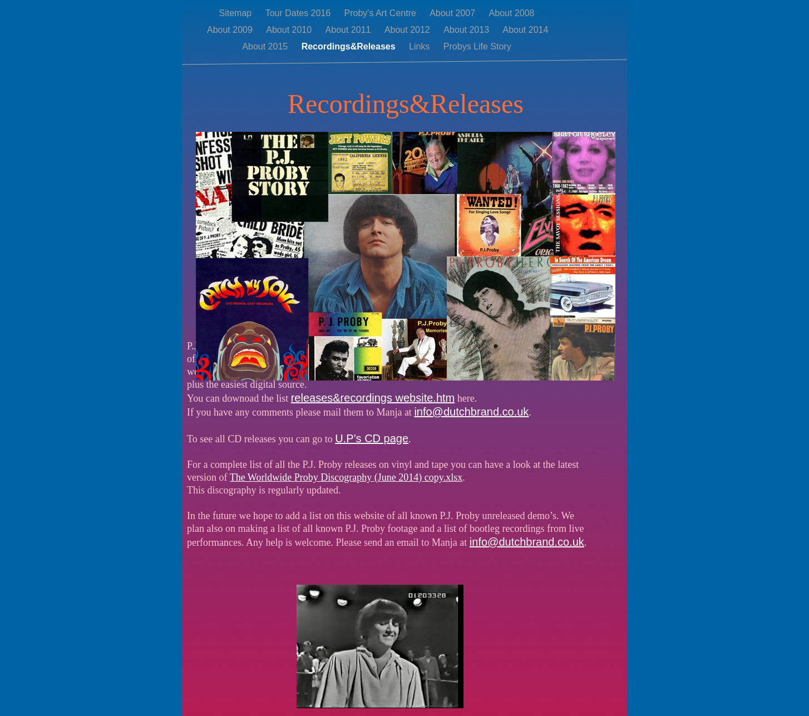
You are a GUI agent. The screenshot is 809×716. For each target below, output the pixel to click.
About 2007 (453, 13)
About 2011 (349, 29)
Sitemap (236, 13)
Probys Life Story (477, 46)
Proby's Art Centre (381, 13)
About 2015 (266, 46)
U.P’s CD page (371, 438)
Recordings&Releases (350, 46)
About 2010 (290, 29)
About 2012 (408, 29)
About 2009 (231, 29)
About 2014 (525, 29)
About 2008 (512, 13)
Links (420, 46)
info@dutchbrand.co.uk (471, 412)
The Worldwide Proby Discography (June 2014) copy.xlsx (346, 477)
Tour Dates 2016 (299, 13)
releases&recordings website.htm (373, 398)
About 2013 (467, 29)
